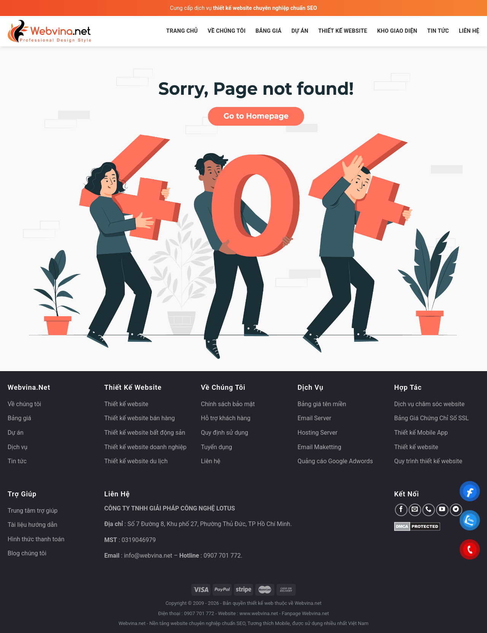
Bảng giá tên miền (322, 404)
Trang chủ (182, 31)
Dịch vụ (17, 447)
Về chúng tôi (227, 31)
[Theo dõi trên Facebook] (401, 510)
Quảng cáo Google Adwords (335, 461)
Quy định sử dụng (224, 432)
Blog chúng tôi (27, 553)
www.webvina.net (258, 613)
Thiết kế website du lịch (135, 461)
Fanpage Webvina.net (305, 613)
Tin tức (438, 31)
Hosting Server (317, 432)
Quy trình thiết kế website (428, 461)
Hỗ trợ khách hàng (225, 418)
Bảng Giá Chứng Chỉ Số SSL (431, 418)
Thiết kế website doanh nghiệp (145, 447)
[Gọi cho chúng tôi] (428, 510)
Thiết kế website (342, 31)
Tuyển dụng (216, 447)
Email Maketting (319, 447)
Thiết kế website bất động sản (144, 432)
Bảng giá (268, 31)
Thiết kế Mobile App (421, 432)
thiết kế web (260, 603)
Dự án (299, 31)
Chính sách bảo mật (228, 404)
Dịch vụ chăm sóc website (429, 404)
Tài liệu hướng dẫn (32, 524)
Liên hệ (469, 31)
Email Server (314, 418)
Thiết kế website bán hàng (139, 418)
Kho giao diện (397, 31)
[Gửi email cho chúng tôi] (415, 510)
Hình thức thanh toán (36, 539)
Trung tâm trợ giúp (32, 510)
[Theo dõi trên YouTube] (442, 510)
